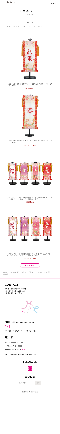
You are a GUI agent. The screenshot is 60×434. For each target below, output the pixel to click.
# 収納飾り (47, 272)
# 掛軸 (24, 272)
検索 (38, 383)
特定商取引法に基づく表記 (30, 392)
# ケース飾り (38, 272)
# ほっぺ (5, 272)
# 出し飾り (6, 274)
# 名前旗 (30, 272)
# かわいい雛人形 (15, 272)
